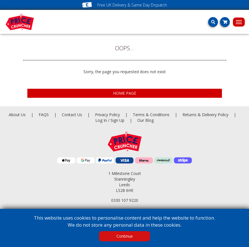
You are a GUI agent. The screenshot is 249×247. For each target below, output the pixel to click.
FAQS (44, 114)
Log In (101, 120)
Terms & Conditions (157, 114)
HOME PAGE (124, 93)
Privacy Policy (108, 114)
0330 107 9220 (124, 200)
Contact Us (72, 114)
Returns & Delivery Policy (206, 114)
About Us (18, 114)
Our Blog (145, 120)
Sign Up (118, 120)
